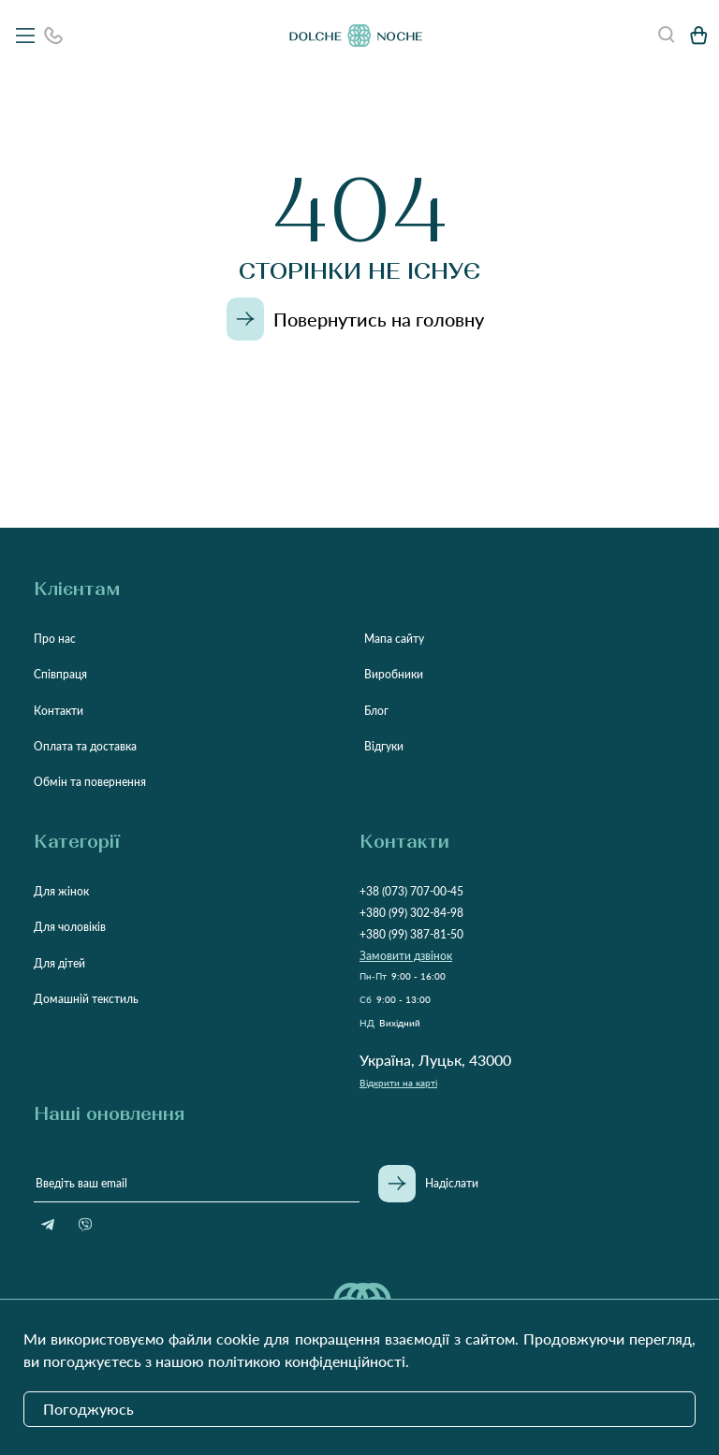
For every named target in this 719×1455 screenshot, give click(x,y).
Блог (376, 711)
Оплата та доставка (85, 746)
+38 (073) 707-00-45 (411, 891)
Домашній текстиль (86, 999)
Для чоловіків (70, 927)
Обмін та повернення (90, 782)
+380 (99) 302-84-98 (411, 913)
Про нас (55, 639)
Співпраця (60, 674)
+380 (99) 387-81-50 (411, 934)
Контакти (58, 711)
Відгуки (384, 746)
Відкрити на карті (398, 1082)
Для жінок (61, 891)
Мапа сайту (394, 639)
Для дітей (59, 963)
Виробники (393, 674)
